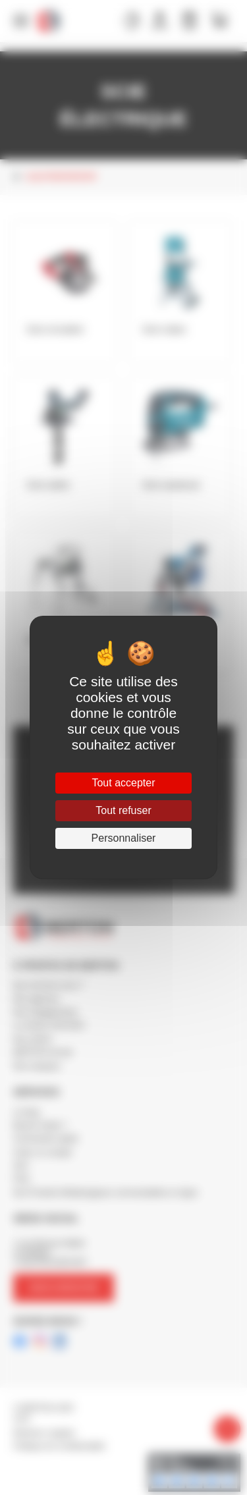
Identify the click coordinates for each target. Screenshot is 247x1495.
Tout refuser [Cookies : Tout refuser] (123, 810)
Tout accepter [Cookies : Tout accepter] (123, 782)
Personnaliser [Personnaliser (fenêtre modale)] (124, 838)
